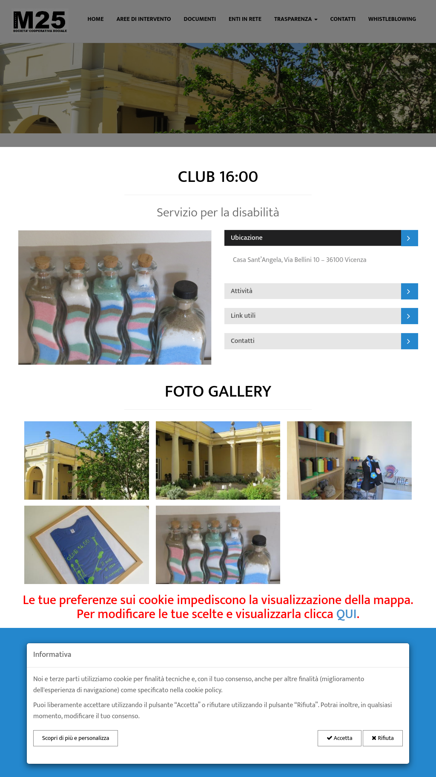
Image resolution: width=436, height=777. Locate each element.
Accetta (340, 738)
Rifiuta (383, 738)
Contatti (243, 340)
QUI (346, 614)
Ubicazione (247, 237)
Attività (241, 290)
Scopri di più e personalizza (75, 738)
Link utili (243, 316)
